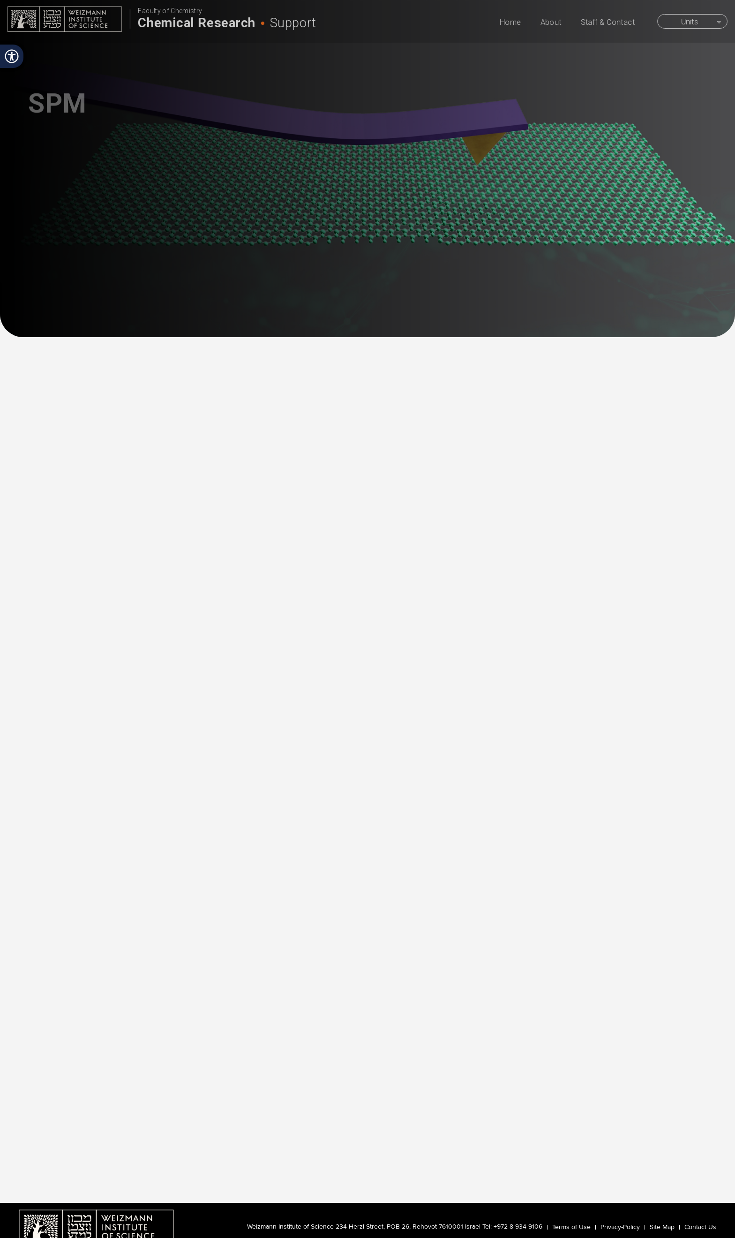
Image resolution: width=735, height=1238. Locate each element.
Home (513, 22)
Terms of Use (571, 1227)
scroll (367, 252)
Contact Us (700, 1227)
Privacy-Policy (620, 1227)
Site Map (662, 1227)
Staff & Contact (610, 22)
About (553, 22)
